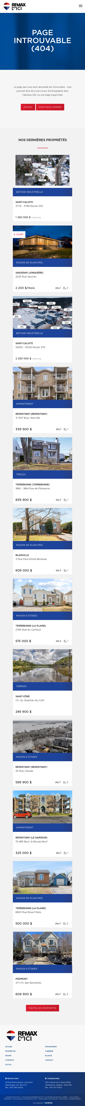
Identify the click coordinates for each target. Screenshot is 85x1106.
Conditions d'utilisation (48, 1099)
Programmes (51, 1047)
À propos (9, 1060)
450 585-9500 (16, 1087)
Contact (49, 1060)
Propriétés (10, 1051)
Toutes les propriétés (43, 1008)
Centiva (48, 1103)
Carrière (49, 1051)
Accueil (28, 107)
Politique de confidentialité (25, 1099)
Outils (8, 1064)
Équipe (8, 1055)
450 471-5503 (55, 1087)
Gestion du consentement (70, 1099)
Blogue (48, 1055)
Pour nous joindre (50, 107)
